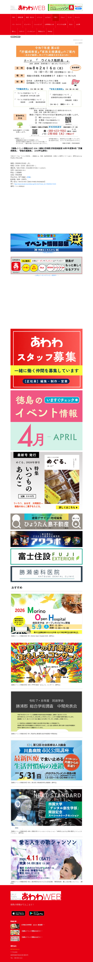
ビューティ (27, 24)
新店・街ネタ (30, 17)
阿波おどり (41, 31)
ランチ (70, 17)
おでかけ (48, 17)
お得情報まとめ (49, 24)
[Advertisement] (46, 304)
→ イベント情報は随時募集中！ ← (46, 252)
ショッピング (38, 24)
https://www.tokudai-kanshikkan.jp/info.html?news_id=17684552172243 (35, 184)
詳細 (28, 177)
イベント (39, 17)
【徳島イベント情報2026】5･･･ (32, 931)
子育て (56, 17)
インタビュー (31, 31)
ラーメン (77, 17)
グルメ (63, 17)
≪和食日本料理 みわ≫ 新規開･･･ (33, 925)
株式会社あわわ (15, 949)
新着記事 (20, 17)
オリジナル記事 (61, 24)
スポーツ (21, 31)
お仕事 (78, 24)
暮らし (14, 31)
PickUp (50, 31)
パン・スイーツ (16, 24)
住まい (71, 24)
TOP (13, 17)
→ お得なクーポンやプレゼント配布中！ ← (46, 275)
